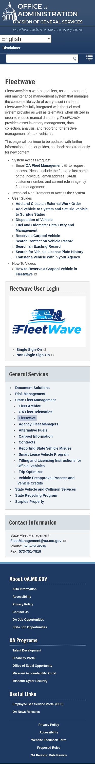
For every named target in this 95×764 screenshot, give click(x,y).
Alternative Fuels (33, 430)
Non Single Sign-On (35, 355)
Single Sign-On (31, 350)
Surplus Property (29, 501)
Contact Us (21, 612)
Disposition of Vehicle (34, 220)
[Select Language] (25, 39)
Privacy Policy (23, 604)
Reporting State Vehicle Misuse (45, 448)
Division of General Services (47, 21)
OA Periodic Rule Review (49, 755)
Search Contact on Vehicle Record (44, 241)
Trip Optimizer (31, 472)
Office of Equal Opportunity (32, 666)
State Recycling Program (36, 495)
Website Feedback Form (48, 740)
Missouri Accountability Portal (34, 673)
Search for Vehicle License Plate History (49, 252)
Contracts (27, 442)
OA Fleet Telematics (35, 412)
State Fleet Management (35, 400)
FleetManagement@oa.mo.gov (38, 541)
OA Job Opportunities (28, 619)
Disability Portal (24, 658)
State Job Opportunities (30, 627)
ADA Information (25, 589)
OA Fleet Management (47, 165)
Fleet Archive (30, 406)
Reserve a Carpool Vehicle (38, 236)
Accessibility (22, 597)
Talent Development (27, 650)
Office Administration (48, 9)
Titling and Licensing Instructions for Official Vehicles (49, 463)
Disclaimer (12, 48)
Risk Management (30, 394)
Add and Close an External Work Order (48, 204)
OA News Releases (26, 712)
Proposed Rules (48, 747)
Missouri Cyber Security (30, 681)
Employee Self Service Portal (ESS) (38, 704)
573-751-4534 (35, 546)
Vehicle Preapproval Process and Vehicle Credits (45, 480)
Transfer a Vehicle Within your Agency (48, 257)
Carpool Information (36, 436)
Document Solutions (32, 388)
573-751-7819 (30, 551)
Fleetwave (27, 418)
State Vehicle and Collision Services (45, 489)
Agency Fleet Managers (38, 424)
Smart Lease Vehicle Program (44, 454)
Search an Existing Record (38, 246)
